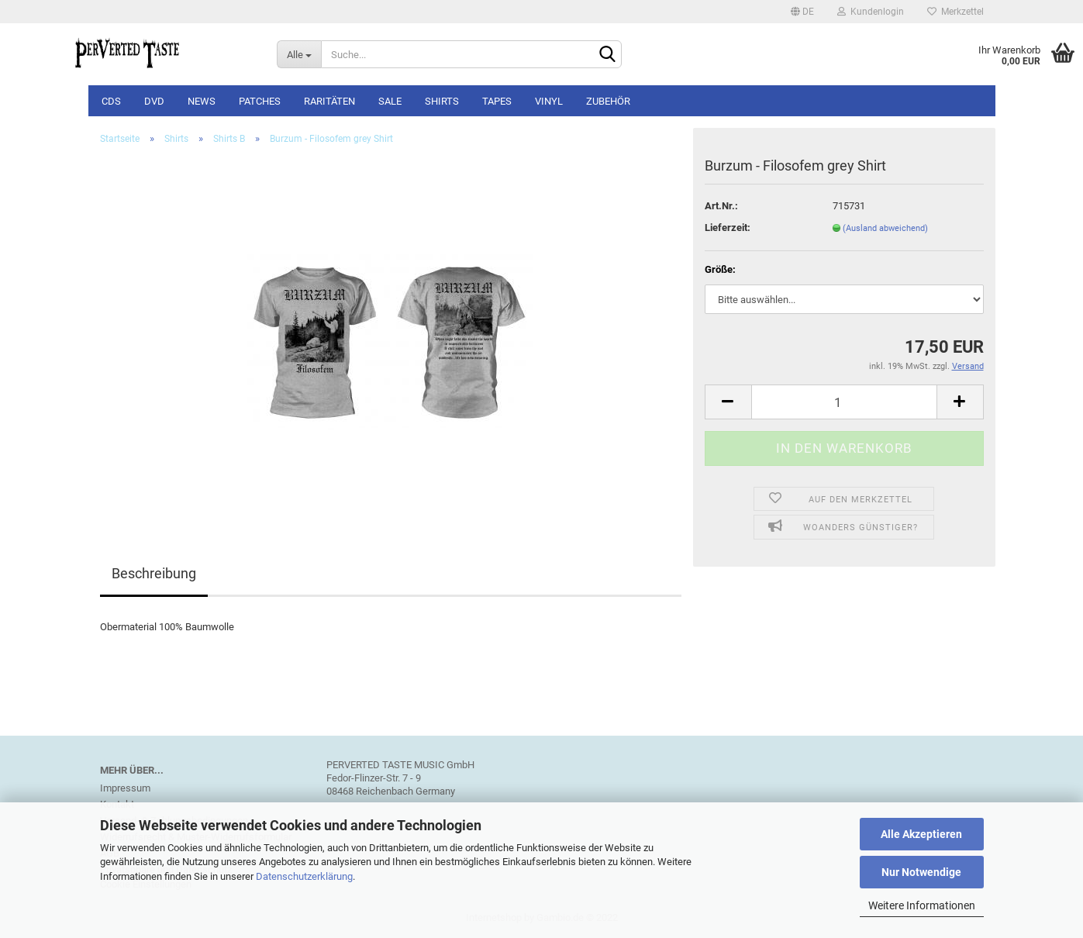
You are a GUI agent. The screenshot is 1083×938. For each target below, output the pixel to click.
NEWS (202, 101)
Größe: (720, 269)
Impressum (125, 788)
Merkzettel (955, 11)
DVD (154, 101)
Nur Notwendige (921, 872)
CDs (111, 101)
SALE (390, 101)
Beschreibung (154, 573)
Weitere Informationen (921, 905)
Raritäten (329, 101)
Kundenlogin (870, 11)
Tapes (497, 101)
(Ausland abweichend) (885, 228)
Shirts (442, 101)
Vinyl (549, 101)
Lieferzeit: (727, 227)
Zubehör (608, 101)
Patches (260, 101)
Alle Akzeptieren (921, 834)
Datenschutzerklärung (304, 876)
